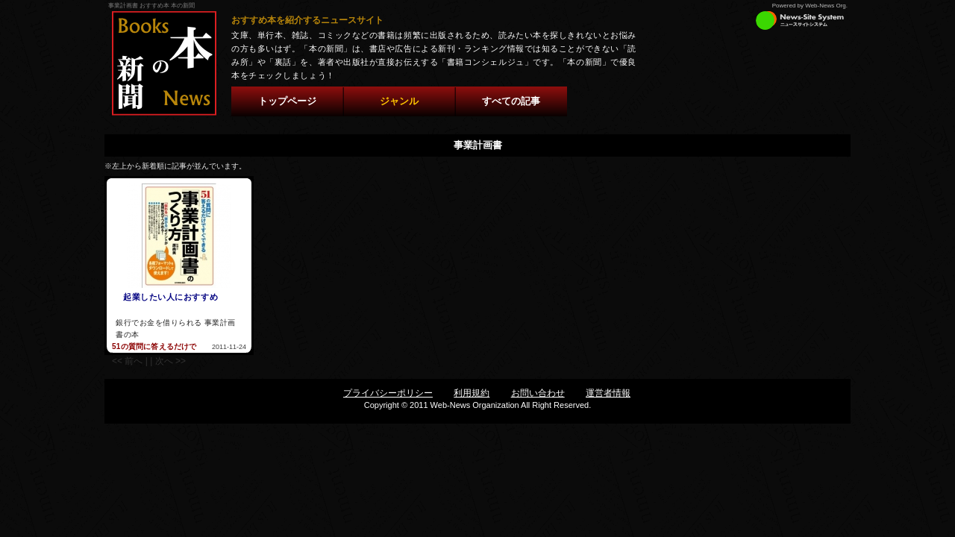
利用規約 (471, 393)
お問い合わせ (538, 393)
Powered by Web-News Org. (810, 5)
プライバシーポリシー (388, 393)
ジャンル (399, 101)
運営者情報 (608, 393)
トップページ (287, 101)
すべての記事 (511, 101)
